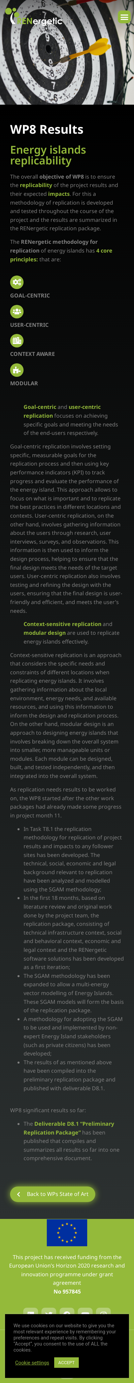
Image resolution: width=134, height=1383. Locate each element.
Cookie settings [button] (32, 1363)
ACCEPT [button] (66, 1362)
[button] (124, 16)
